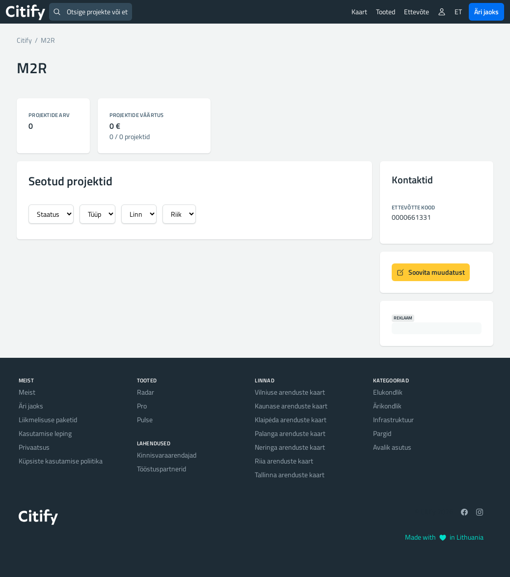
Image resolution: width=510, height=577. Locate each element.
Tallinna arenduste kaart (289, 474)
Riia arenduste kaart (284, 461)
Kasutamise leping (45, 433)
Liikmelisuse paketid (48, 419)
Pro (142, 406)
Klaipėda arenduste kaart (290, 419)
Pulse (145, 419)
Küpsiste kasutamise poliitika (61, 461)
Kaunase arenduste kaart (291, 406)
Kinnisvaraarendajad (166, 455)
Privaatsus (34, 447)
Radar (145, 392)
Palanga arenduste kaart (290, 433)
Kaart (359, 11)
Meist (27, 392)
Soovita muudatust (431, 272)
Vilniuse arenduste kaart (290, 392)
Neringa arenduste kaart (290, 447)
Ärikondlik (387, 406)
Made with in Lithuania (444, 537)
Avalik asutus (392, 447)
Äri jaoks (486, 11)
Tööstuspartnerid (161, 468)
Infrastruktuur (393, 419)
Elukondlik (388, 392)
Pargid (382, 433)
